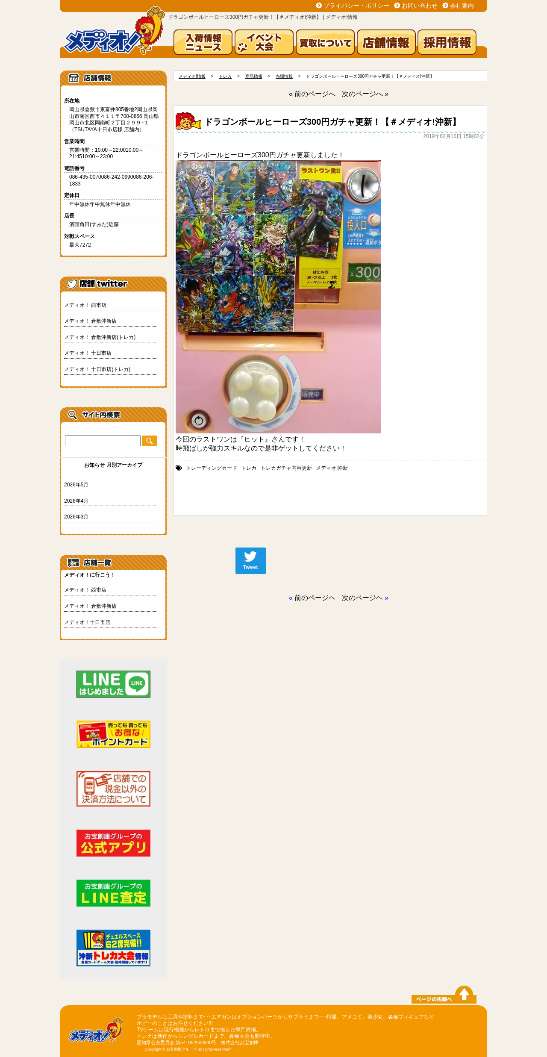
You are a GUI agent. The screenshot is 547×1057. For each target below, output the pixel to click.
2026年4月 (76, 501)
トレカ (248, 468)
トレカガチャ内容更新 (286, 468)
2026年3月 (76, 517)
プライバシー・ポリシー (356, 5)
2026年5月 (76, 485)
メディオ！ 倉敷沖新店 (90, 321)
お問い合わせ (420, 5)
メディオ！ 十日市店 (88, 353)
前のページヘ (314, 597)
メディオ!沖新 (332, 468)
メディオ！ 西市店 (85, 305)
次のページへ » (365, 93)
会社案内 (462, 5)
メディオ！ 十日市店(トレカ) (97, 369)
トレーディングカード (211, 468)
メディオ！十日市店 (87, 622)
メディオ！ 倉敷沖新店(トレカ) (99, 337)
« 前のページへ (312, 93)
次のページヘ (362, 597)
